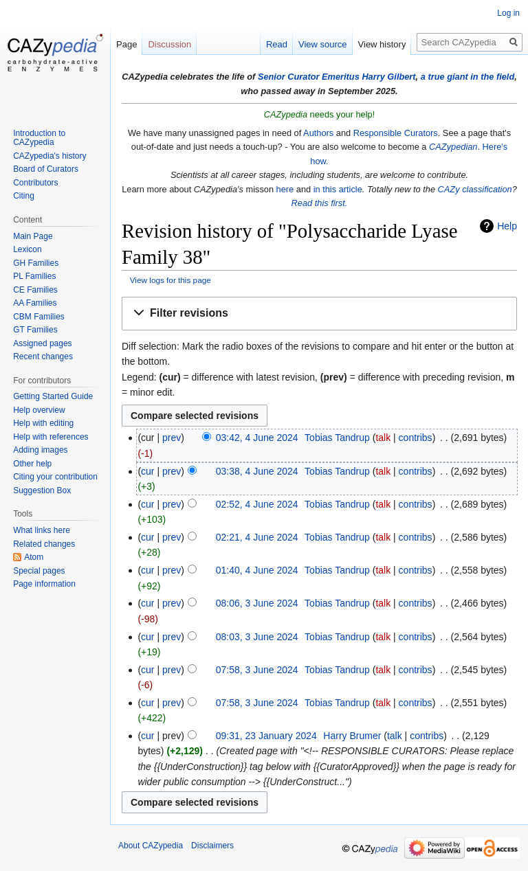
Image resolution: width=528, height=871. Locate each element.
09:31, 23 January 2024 (266, 735)
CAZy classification (475, 189)
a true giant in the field (468, 76)
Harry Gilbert (388, 76)
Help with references (50, 437)
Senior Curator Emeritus (309, 76)
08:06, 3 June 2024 (257, 603)
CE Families (35, 290)
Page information (44, 584)
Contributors (35, 183)
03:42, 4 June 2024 (257, 437)
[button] (319, 313)
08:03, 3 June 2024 (257, 636)
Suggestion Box (42, 490)
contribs (415, 437)
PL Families (34, 276)
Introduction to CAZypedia (39, 138)
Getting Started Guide (53, 396)
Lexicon (27, 249)
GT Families (35, 330)
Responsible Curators (395, 133)
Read (276, 44)
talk (382, 437)
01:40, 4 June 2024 (257, 570)
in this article (338, 189)
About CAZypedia (150, 845)
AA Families (34, 303)
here (285, 189)
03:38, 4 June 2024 (257, 471)
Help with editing (43, 423)
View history (382, 44)
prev (171, 437)
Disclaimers (212, 845)
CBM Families (39, 316)
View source (322, 44)
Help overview (39, 410)
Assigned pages (42, 343)
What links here (41, 530)
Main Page (32, 236)
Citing (23, 196)
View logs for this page (170, 279)
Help (507, 225)
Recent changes (43, 356)
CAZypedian (453, 147)
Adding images (40, 450)
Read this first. (320, 203)
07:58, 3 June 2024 (257, 669)
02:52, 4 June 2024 (257, 504)
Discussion (169, 44)
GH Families (35, 263)
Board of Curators (45, 169)
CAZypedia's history (49, 156)
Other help (32, 463)
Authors (318, 133)
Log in (508, 13)
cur (147, 471)
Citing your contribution (55, 477)
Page (126, 44)
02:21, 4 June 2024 (257, 537)
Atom (33, 557)
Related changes (44, 544)
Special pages (39, 571)
